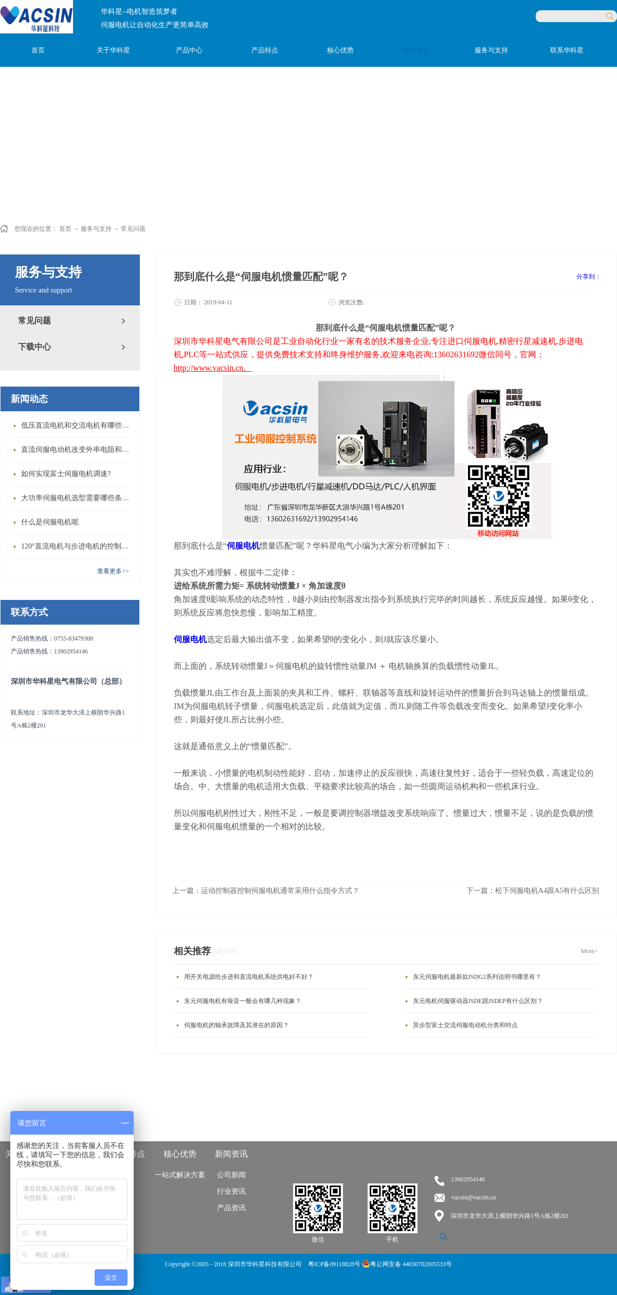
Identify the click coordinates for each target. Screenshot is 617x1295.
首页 (38, 50)
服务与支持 (96, 228)
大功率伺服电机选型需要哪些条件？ (77, 498)
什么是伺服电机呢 (50, 522)
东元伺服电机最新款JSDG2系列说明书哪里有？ (477, 976)
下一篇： (532, 891)
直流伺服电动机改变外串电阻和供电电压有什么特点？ (77, 449)
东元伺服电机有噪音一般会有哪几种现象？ (242, 1001)
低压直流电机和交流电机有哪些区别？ (77, 425)
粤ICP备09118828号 (335, 1264)
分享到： (588, 276)
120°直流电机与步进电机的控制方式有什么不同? (77, 546)
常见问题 (133, 228)
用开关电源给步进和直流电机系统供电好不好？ (249, 976)
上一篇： (265, 891)
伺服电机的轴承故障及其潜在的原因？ (236, 1025)
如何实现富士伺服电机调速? (66, 474)
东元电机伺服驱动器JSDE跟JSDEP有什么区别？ (478, 1001)
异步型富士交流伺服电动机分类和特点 (465, 1025)
